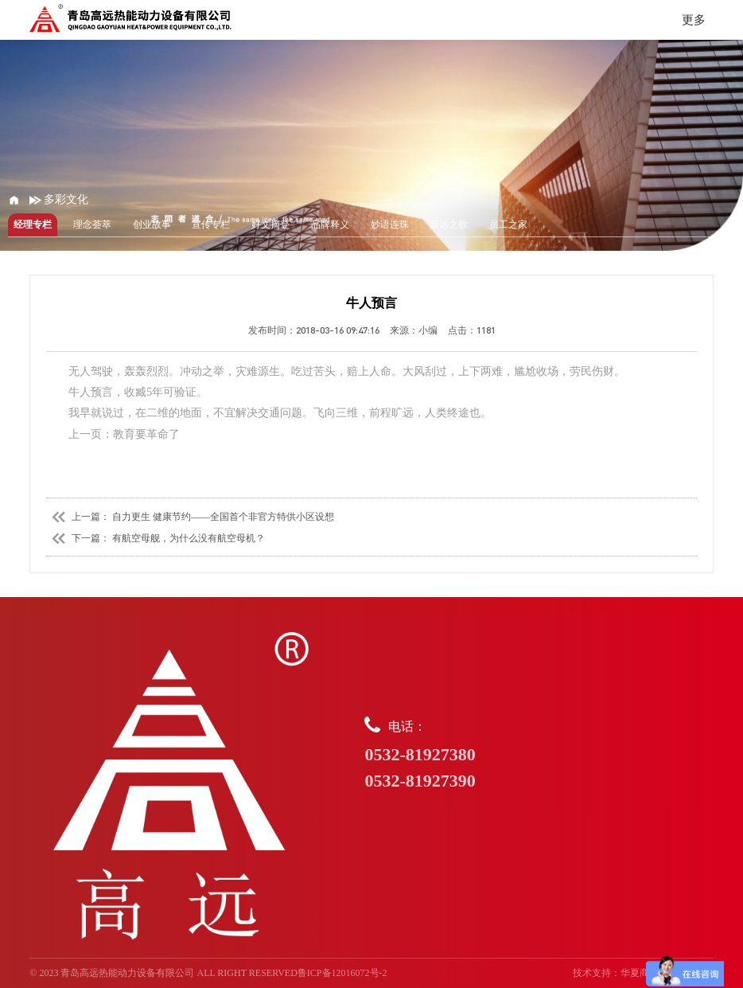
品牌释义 (330, 224)
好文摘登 (270, 224)
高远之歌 (449, 224)
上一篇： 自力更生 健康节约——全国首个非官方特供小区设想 (190, 516)
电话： (538, 755)
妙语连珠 (390, 224)
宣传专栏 (211, 224)
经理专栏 (33, 224)
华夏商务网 (644, 972)
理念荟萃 (92, 224)
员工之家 (508, 224)
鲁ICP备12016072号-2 (342, 972)
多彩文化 (59, 199)
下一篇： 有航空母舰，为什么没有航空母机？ (155, 538)
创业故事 (152, 224)
